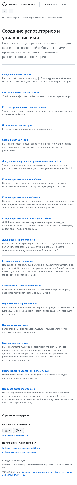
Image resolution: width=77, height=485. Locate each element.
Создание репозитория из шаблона (21, 179)
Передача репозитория (15, 324)
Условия (26, 472)
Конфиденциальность (42, 472)
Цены (69, 472)
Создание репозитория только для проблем (26, 218)
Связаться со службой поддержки (19, 452)
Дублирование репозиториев (18, 239)
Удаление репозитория (15, 342)
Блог (25, 474)
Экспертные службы (11, 474)
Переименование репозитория (19, 303)
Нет (19, 430)
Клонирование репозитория (17, 261)
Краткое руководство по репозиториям (24, 107)
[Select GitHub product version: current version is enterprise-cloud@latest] (56, 4)
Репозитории (13, 17)
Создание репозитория (15, 139)
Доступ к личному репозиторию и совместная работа (31, 161)
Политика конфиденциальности (15, 435)
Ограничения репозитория (17, 125)
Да (7, 430)
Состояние (59, 472)
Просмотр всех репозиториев (18, 388)
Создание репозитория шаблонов (21, 197)
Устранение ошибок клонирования (21, 285)
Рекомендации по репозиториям (20, 92)
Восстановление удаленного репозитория (25, 370)
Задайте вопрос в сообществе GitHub (21, 448)
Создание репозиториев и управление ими (42, 17)
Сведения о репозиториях (16, 74)
